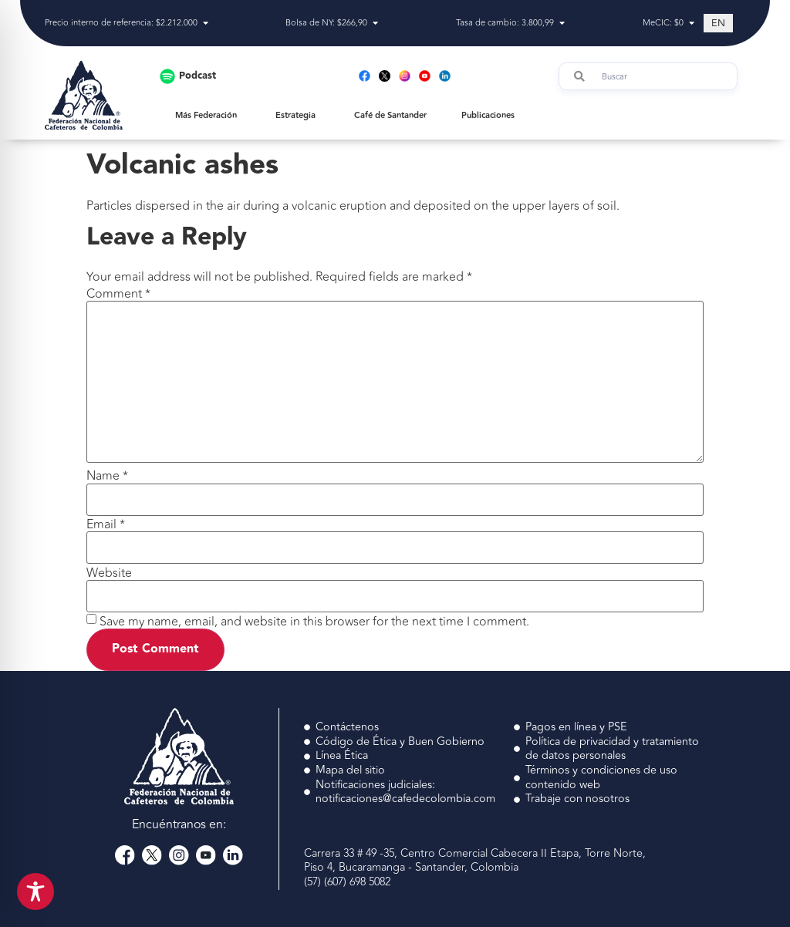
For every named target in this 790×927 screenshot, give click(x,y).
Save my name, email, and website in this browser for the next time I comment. (314, 621)
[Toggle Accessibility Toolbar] (35, 891)
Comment (118, 294)
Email (105, 524)
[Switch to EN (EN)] (718, 23)
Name (107, 476)
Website (109, 573)
